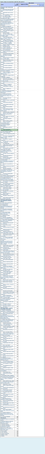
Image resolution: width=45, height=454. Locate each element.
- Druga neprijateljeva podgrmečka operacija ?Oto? (6, 130)
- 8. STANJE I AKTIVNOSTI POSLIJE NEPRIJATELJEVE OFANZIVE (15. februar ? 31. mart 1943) (7, 95)
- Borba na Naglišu (5, 32)
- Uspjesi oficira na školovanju (7, 144)
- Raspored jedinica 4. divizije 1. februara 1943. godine (7, 58)
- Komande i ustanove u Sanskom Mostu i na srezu (6, 304)
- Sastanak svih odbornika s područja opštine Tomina (7, 270)
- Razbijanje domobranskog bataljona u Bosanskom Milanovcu (7, 41)
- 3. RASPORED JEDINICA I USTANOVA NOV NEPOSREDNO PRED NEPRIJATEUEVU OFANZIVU (7, 24)
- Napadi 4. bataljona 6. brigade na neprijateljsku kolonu (7, 45)
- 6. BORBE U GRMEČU (5, 77)
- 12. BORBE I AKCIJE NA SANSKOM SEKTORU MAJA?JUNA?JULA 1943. (6, 151)
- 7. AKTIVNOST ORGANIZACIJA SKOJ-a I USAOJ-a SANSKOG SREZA (7, 378)
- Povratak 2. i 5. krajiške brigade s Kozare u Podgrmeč (6, 43)
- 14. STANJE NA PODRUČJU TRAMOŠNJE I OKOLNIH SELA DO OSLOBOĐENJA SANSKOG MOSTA (7, 171)
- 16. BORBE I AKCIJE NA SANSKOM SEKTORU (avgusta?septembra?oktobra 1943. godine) (7, 179)
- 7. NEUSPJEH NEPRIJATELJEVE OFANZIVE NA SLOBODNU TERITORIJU (7, 91)
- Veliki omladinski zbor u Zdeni (7, 380)
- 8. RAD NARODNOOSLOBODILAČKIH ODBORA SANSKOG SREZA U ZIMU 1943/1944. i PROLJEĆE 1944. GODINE (7, 242)
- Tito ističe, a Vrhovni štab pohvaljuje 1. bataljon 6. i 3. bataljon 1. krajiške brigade (7, 35)
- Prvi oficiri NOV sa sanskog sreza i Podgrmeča (7, 142)
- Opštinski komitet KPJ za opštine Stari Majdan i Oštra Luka (7, 232)
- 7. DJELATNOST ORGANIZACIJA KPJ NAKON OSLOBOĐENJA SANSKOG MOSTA (7, 220)
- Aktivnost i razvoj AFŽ (6, 168)
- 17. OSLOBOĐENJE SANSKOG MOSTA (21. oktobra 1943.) (7, 186)
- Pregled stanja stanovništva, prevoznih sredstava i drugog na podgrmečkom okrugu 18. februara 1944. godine (7, 277)
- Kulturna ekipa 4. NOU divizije (7, 292)
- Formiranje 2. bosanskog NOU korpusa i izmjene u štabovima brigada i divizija (7, 137)
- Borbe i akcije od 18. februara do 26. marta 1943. (7, 117)
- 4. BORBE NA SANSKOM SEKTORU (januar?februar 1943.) (7, 27)
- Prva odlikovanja (5, 143)
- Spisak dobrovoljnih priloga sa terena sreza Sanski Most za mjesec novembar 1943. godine (7, 252)
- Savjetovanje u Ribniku (6, 187)
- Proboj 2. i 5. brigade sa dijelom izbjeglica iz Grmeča (6, 85)
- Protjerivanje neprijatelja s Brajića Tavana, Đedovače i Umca (7, 29)
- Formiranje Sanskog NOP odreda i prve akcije (7, 174)
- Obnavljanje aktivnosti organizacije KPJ (6, 98)
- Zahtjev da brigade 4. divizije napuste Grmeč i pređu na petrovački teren (7, 73)
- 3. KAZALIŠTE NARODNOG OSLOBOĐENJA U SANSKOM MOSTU (6, 210)
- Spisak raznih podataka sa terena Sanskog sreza (7, 247)
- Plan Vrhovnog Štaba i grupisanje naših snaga (6, 17)
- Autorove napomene (5, 433)
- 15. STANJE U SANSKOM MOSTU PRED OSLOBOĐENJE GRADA (7, 176)
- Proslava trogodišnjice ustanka (7, 326)
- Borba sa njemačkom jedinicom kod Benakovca (6, 49)
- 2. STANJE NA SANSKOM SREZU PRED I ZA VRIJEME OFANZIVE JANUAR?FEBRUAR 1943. (7, 20)
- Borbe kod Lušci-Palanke (6, 78)
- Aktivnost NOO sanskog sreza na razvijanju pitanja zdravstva (7, 280)
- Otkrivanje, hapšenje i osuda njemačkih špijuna (7, 306)
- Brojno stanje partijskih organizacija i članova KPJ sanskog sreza (7, 410)
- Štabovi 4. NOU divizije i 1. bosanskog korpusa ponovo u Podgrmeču (7, 114)
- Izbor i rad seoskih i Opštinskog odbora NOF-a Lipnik (7, 345)
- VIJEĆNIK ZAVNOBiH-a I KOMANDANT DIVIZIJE (6, 426)
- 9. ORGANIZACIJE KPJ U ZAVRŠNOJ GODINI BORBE (6, 399)
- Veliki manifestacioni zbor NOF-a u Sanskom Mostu (6, 325)
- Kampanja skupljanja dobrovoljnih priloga (6, 249)
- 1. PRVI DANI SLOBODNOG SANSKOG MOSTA (6, 203)
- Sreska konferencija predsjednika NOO (5, 274)
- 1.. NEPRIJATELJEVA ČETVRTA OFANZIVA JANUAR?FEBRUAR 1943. (7, 10)
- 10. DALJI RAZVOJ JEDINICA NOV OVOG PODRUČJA (7, 132)
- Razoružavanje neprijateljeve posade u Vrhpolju (7, 182)
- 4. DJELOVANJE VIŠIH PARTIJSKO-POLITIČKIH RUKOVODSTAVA (5, 213)
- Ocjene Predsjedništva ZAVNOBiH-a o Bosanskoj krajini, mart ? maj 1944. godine (7, 296)
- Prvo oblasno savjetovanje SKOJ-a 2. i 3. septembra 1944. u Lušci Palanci (7, 238)
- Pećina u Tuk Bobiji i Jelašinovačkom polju (6, 122)
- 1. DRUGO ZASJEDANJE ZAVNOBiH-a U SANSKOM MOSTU (7, 311)
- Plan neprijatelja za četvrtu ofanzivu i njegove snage (7, 15)
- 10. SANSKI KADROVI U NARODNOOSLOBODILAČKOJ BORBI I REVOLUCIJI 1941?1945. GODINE (7, 414)
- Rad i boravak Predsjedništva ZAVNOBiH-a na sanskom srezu (7, 313)
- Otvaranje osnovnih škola (6, 290)
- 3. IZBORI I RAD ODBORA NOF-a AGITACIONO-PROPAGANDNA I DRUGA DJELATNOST (7, 320)
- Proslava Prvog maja (6, 322)
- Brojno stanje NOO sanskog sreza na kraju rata (7, 395)
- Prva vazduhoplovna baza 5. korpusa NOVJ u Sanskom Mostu (7, 362)
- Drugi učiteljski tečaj (5, 372)
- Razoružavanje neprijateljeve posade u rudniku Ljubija (7, 184)
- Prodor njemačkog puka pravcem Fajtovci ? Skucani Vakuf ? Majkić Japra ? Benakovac (7, 38)
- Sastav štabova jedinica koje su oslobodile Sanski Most (7, 198)
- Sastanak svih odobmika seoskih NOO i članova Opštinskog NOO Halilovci (7, 267)
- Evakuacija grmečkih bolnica (7, 53)
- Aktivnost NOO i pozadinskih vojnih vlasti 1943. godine (7, 149)
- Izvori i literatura (4, 432)
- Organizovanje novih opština (7, 245)
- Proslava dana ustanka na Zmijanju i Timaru (7, 328)
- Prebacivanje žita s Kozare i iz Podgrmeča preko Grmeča (7, 256)
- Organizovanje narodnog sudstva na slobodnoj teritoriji (6, 390)
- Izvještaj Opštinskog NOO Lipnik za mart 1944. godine (7, 272)
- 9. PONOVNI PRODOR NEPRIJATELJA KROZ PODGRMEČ (5, 125)
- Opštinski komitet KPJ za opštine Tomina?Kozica (6, 230)
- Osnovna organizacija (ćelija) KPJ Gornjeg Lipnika (7, 403)
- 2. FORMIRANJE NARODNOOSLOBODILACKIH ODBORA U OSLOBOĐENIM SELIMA (7, 206)
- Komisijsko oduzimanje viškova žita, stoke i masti (6, 258)
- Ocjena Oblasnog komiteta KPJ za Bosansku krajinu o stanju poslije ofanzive (7, 109)
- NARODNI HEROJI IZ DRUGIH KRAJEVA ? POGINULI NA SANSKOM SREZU (7, 422)
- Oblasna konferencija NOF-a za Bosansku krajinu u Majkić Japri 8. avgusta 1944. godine (7, 334)
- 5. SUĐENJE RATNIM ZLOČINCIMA (5, 216)
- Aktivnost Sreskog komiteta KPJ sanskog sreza (7, 401)
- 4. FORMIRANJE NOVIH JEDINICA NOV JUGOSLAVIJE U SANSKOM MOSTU (7, 359)
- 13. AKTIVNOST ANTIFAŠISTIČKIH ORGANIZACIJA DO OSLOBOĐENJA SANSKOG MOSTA (7, 161)
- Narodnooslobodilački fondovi (7, 254)
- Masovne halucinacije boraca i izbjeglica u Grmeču (7, 80)
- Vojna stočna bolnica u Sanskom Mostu (6, 287)
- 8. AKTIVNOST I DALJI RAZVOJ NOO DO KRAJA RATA (7, 382)
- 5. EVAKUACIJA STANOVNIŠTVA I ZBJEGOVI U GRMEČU (7, 70)
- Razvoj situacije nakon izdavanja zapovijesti (6, 189)
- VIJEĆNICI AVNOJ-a (5, 424)
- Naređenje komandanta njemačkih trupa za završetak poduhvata (6, 55)
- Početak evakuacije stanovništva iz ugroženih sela (6, 47)
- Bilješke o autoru (4, 434)
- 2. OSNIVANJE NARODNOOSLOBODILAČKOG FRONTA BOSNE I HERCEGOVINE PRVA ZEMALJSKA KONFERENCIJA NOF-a (7, 316)
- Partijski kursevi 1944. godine (7, 233)
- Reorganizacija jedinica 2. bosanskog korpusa (7, 156)
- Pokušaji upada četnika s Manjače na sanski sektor (6, 158)
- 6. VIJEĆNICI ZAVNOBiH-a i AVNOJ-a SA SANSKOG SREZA (7, 218)
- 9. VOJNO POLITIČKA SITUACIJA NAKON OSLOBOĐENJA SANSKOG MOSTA (7, 299)
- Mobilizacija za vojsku (6, 384)
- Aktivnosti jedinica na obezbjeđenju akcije (6, 194)
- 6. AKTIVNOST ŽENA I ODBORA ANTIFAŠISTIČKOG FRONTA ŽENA (7, 376)
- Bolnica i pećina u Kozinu (6, 120)
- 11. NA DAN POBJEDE (5, 416)
